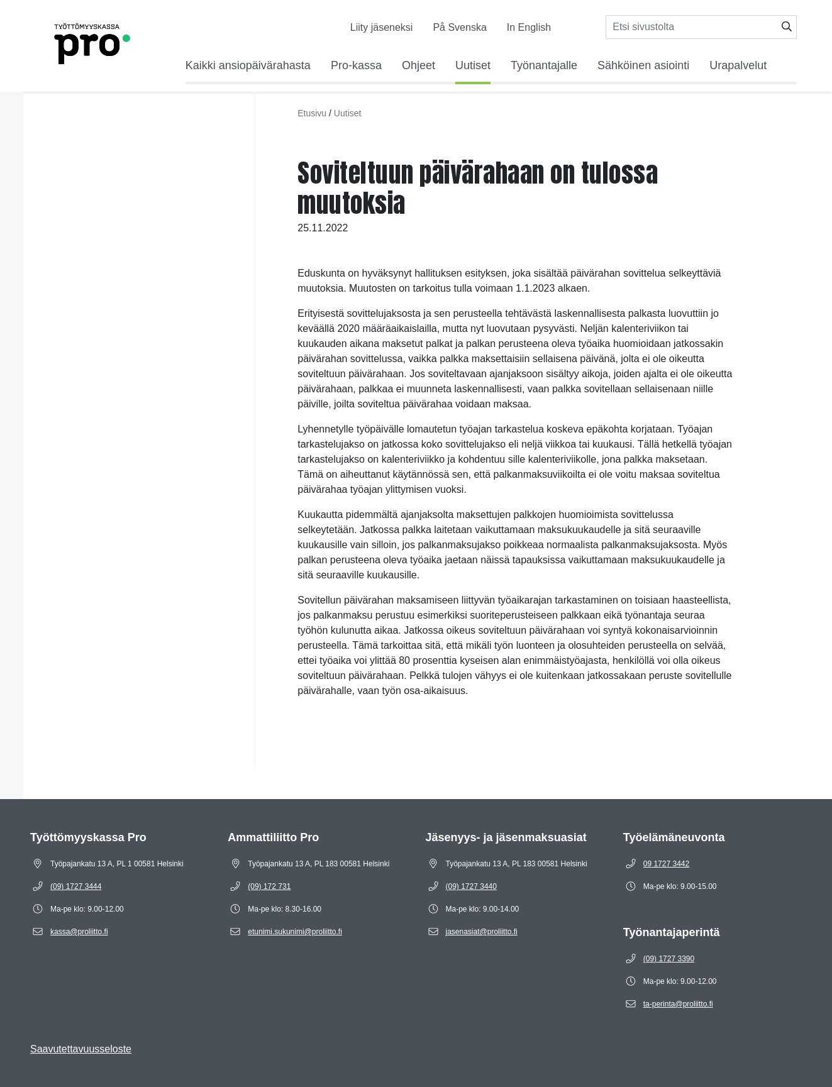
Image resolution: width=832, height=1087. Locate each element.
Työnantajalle (544, 65)
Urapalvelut (738, 65)
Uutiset (473, 65)
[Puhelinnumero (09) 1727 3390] (668, 959)
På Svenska (459, 27)
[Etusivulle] (75, 41)
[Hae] (787, 27)
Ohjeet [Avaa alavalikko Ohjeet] (418, 65)
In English (529, 27)
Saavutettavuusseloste (80, 1049)
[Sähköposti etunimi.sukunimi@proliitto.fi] (295, 932)
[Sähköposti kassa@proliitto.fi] (79, 932)
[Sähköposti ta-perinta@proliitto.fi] (678, 1004)
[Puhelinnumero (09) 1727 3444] (75, 886)
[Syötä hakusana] (701, 27)
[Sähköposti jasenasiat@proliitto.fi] (482, 932)
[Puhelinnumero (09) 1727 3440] (471, 886)
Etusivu (311, 113)
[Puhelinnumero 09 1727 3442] (666, 864)
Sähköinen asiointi (643, 65)
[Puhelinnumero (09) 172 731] (269, 886)
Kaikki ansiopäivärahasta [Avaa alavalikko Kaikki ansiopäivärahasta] (248, 65)
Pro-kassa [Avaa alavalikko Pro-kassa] (356, 65)
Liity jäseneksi (381, 27)
